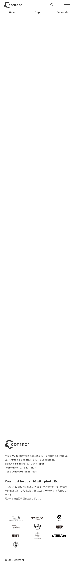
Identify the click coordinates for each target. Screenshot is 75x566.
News (12, 12)
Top (37, 12)
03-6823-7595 (28, 471)
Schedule (62, 12)
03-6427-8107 (28, 467)
